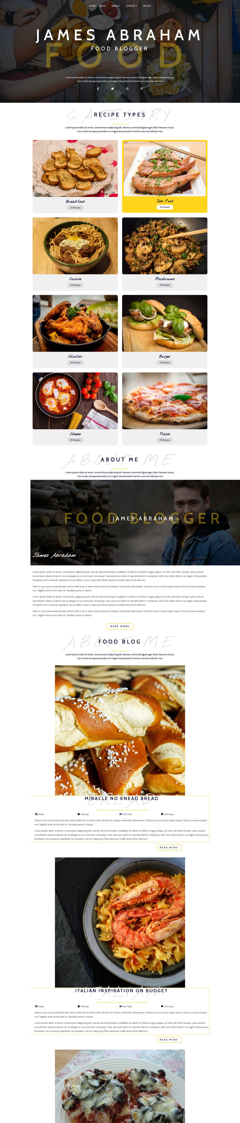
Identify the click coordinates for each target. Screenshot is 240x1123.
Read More (60, 963)
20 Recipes (53, 188)
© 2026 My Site (120, 1119)
